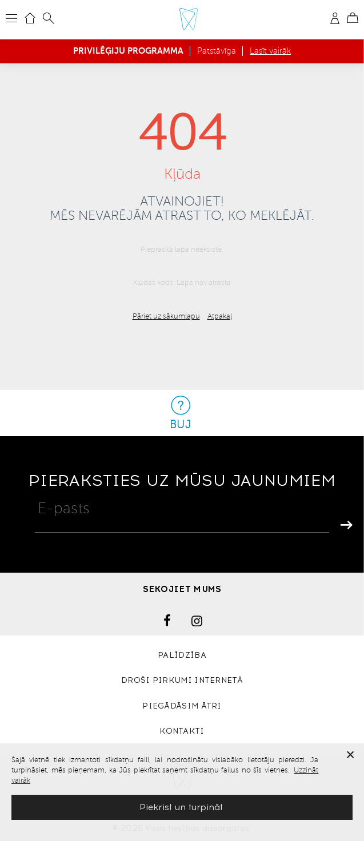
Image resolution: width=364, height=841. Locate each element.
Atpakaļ (219, 316)
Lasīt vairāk (270, 50)
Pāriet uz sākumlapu (166, 316)
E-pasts (64, 508)
